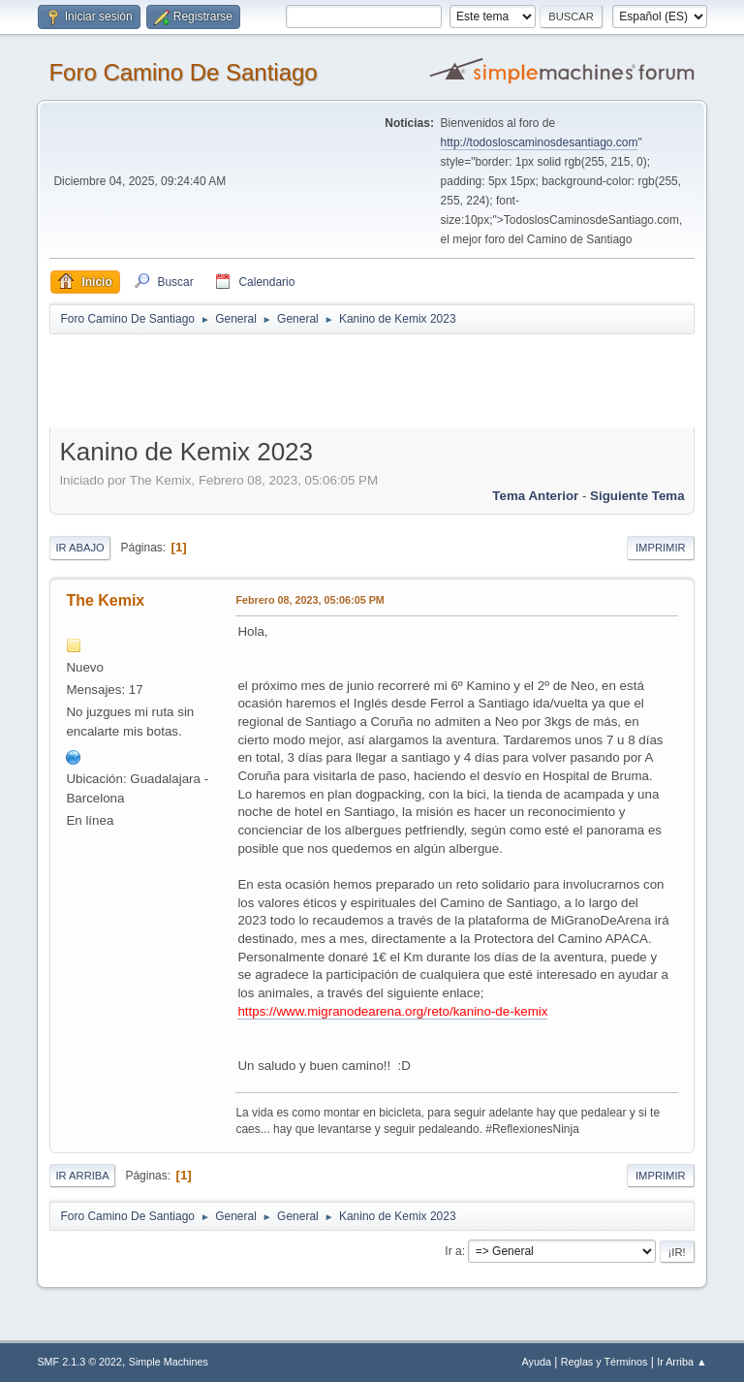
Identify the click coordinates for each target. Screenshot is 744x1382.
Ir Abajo (79, 547)
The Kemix (105, 600)
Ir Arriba (81, 1175)
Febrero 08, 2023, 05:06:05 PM (309, 600)
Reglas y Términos (604, 1361)
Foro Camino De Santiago (182, 72)
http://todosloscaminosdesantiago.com (539, 142)
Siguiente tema (637, 495)
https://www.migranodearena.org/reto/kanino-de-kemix (392, 1011)
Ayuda (536, 1361)
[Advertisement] (390, 380)
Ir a (453, 1251)
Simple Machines (168, 1361)
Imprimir (661, 547)
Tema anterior (535, 495)
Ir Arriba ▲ (681, 1361)
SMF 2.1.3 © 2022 (79, 1361)
